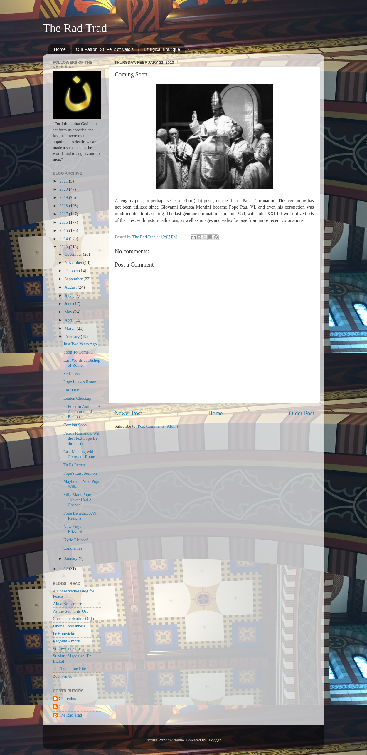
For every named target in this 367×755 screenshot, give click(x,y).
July (69, 295)
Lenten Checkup (77, 398)
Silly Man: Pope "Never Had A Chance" (77, 499)
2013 (64, 247)
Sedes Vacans (74, 373)
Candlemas (72, 548)
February (73, 336)
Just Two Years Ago (80, 343)
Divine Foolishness (69, 626)
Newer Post (128, 413)
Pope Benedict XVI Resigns (80, 515)
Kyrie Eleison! (75, 540)
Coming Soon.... (77, 425)
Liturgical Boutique (162, 49)
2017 (64, 214)
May (69, 311)
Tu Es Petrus (74, 465)
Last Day (71, 390)
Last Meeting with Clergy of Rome (79, 454)
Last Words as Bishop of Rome (81, 363)
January (72, 558)
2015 (64, 230)
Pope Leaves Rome (79, 381)
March (71, 328)
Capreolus (67, 698)
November (74, 262)
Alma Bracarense (67, 603)
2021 (64, 181)
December (74, 254)
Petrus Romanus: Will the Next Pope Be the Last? (81, 438)
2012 (64, 568)
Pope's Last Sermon (80, 473)
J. (60, 706)
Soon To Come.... (78, 352)
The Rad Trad (75, 28)
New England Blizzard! (75, 529)
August (71, 287)
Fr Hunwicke (64, 633)
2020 (64, 189)
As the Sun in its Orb (70, 611)
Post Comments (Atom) (158, 426)
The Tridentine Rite (69, 668)
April (70, 320)
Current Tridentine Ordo (73, 618)
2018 (64, 205)
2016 (64, 222)
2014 (64, 238)
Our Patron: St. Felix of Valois (105, 49)
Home (60, 49)
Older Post (301, 413)
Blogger (214, 740)
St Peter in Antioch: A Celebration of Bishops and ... (81, 411)
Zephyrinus (62, 676)
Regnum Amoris (67, 641)
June (69, 303)
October (72, 270)
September (74, 279)
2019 (64, 197)
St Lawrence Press (68, 648)
